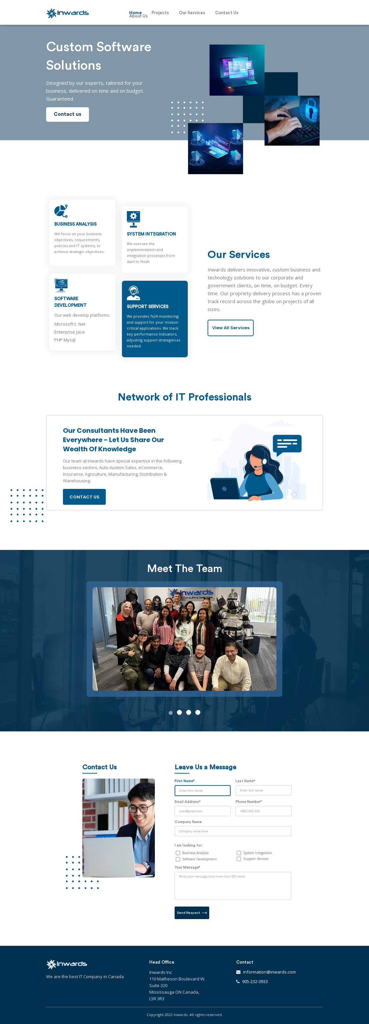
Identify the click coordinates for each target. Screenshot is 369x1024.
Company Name (188, 822)
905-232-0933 (255, 981)
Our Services (192, 13)
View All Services (230, 328)
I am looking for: (189, 845)
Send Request (192, 912)
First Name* (185, 781)
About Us (138, 16)
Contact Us (227, 13)
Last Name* (245, 781)
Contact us (67, 114)
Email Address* (188, 802)
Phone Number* (249, 802)
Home (135, 13)
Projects (160, 13)
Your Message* (187, 867)
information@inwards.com (269, 972)
